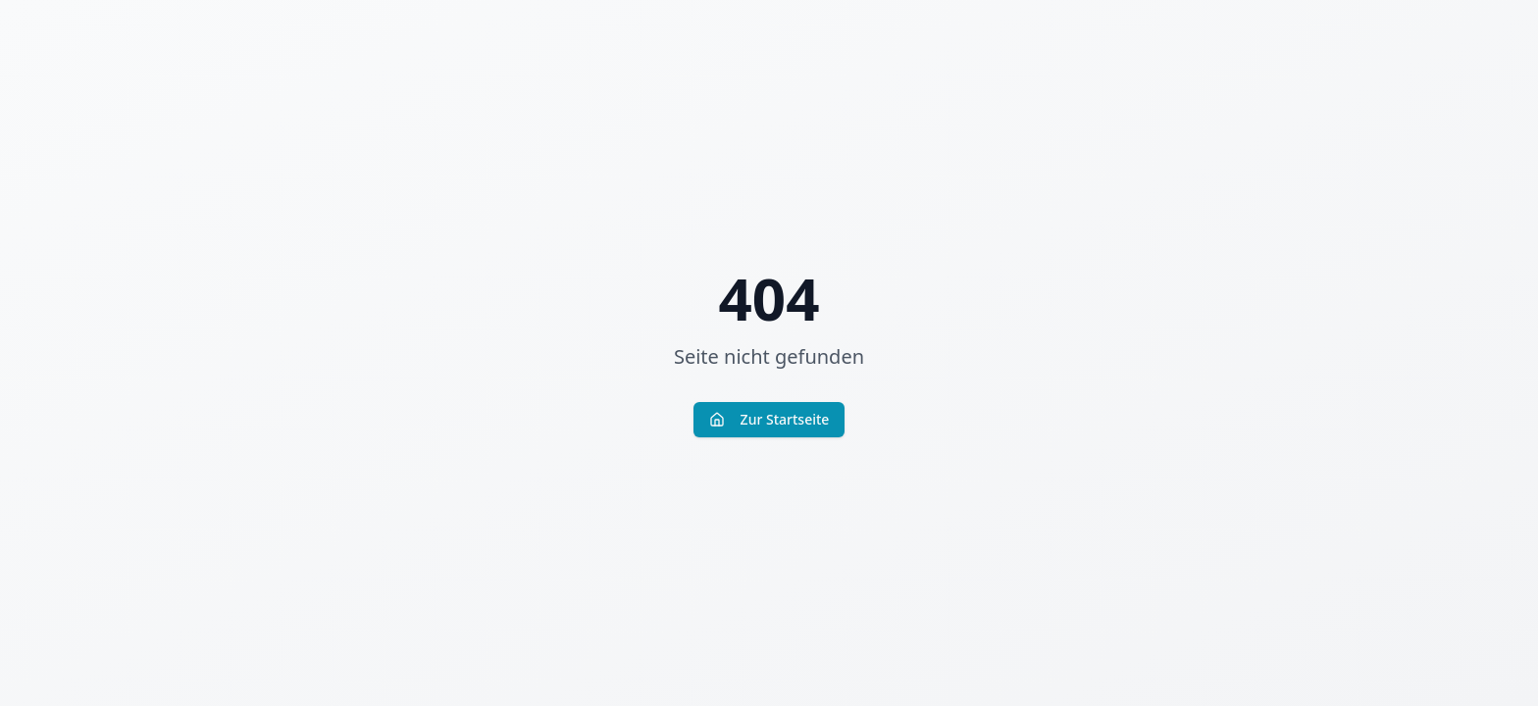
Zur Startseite (769, 419)
